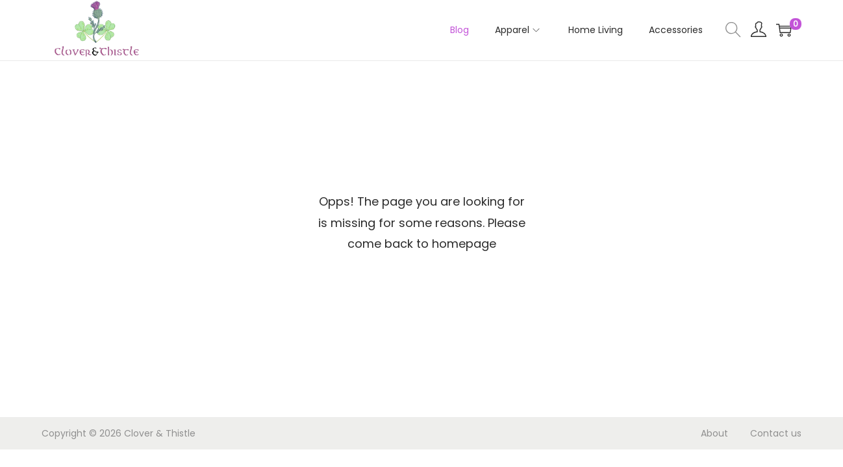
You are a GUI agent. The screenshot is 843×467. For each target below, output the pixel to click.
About (714, 433)
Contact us (775, 433)
